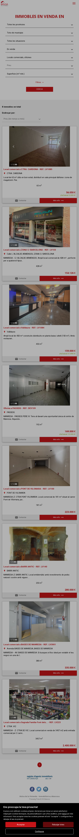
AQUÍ (64, 814)
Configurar (39, 831)
